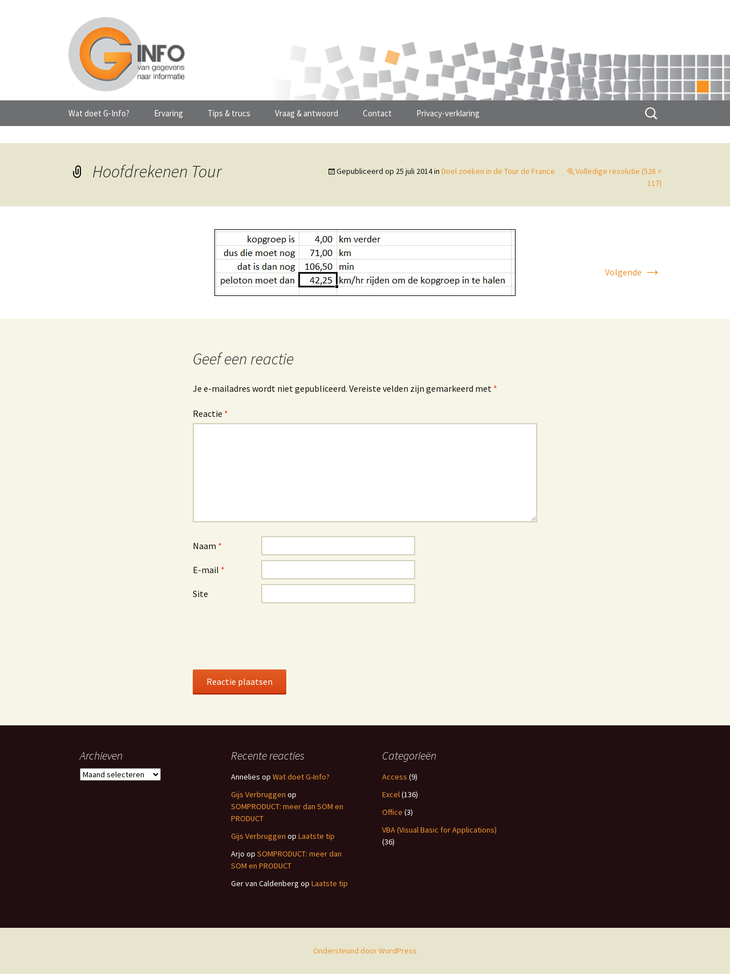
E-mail (209, 569)
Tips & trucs (229, 113)
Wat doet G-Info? (98, 113)
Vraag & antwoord (306, 113)
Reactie (210, 413)
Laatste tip (316, 836)
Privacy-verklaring (448, 113)
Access (394, 777)
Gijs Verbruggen (258, 794)
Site (200, 593)
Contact (377, 113)
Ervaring (168, 113)
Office (392, 812)
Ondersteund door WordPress (365, 950)
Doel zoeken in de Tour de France (498, 171)
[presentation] (279, 636)
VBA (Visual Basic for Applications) (439, 830)
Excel (391, 794)
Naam (207, 545)
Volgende (633, 272)
